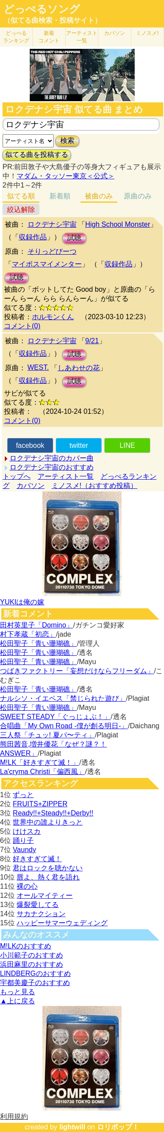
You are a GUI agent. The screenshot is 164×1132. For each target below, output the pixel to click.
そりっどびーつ (52, 251)
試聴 (74, 238)
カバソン (114, 33)
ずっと (23, 794)
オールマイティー (45, 895)
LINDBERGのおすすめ (35, 973)
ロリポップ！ (118, 1127)
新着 (48, 37)
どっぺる (16, 37)
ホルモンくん (53, 317)
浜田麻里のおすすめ (31, 964)
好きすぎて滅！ (37, 859)
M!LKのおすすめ (25, 946)
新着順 (59, 196)
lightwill (72, 1127)
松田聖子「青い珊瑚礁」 (38, 643)
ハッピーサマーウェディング (62, 923)
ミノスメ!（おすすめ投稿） (94, 485)
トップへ (17, 476)
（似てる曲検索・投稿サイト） (52, 20)
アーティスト (82, 37)
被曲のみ (99, 196)
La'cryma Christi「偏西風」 (42, 771)
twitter (79, 445)
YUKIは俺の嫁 (22, 602)
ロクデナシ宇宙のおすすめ (52, 467)
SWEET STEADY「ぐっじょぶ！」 (55, 716)
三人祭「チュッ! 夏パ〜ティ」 (47, 735)
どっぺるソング (41, 9)
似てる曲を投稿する (36, 154)
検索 (67, 140)
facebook (30, 445)
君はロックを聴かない (48, 868)
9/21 (92, 340)
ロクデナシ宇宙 (52, 224)
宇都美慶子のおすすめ (35, 982)
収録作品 (33, 237)
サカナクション (41, 913)
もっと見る (17, 992)
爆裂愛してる (38, 904)
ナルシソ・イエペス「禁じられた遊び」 (63, 698)
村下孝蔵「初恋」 (28, 634)
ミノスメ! (147, 33)
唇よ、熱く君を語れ (48, 877)
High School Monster (117, 224)
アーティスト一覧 (66, 476)
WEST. (38, 367)
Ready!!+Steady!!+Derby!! (53, 813)
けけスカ (27, 831)
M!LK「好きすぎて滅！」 (39, 762)
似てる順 (21, 196)
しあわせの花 (79, 368)
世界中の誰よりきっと (48, 822)
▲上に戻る (17, 1001)
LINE (127, 445)
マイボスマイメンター (47, 264)
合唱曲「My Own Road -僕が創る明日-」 (64, 726)
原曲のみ (138, 196)
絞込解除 (21, 209)
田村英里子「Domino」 (36, 625)
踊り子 (23, 840)
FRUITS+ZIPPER (40, 804)
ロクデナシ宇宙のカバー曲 (52, 458)
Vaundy (24, 849)
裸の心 (27, 886)
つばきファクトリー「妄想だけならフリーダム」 (77, 671)
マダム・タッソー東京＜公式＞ (66, 176)
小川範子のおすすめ (31, 955)
